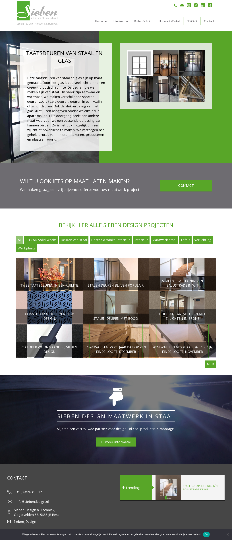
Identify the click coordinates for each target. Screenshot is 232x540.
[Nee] (227, 534)
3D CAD (192, 21)
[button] (106, 21)
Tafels (185, 240)
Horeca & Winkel (169, 21)
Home (99, 21)
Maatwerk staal (164, 240)
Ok (206, 534)
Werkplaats (27, 248)
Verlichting (202, 240)
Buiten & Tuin (142, 21)
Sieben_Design (24, 521)
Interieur (118, 21)
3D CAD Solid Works (41, 240)
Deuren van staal (74, 240)
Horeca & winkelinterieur (110, 240)
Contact (209, 21)
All (20, 240)
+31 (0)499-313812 (28, 492)
